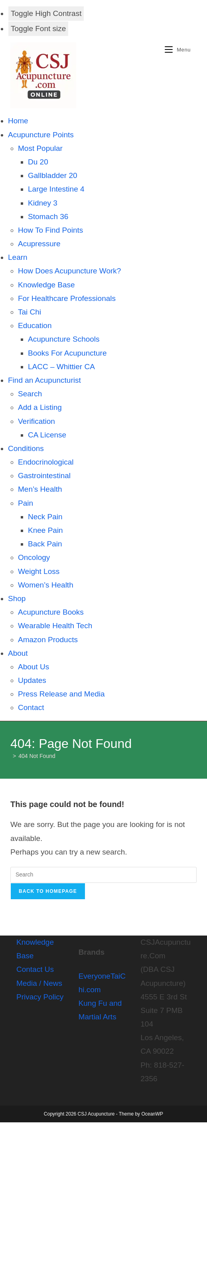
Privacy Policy (39, 997)
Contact (31, 707)
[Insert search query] (103, 875)
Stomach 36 (48, 216)
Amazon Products (48, 639)
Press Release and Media (61, 694)
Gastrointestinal (44, 475)
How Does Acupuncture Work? (69, 271)
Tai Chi (29, 312)
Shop (17, 598)
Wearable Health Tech (55, 625)
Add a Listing (40, 407)
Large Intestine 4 (56, 189)
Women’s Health (45, 585)
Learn (18, 257)
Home (18, 121)
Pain (25, 503)
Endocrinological (45, 462)
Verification (36, 421)
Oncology (34, 557)
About (18, 653)
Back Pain (45, 544)
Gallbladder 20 (52, 175)
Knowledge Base (46, 285)
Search (30, 394)
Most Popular (40, 148)
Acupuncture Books (51, 612)
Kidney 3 (42, 203)
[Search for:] (194, 50)
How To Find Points (50, 230)
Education (35, 325)
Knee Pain (45, 530)
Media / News (39, 983)
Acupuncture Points (41, 135)
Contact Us (35, 969)
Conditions (26, 448)
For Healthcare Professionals (67, 298)
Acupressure (39, 243)
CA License (47, 435)
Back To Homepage (48, 891)
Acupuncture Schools (64, 339)
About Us (33, 667)
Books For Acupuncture (67, 353)
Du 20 (38, 162)
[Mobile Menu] (175, 50)
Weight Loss (38, 571)
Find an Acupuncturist (44, 380)
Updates (32, 680)
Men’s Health (40, 489)
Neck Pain (45, 516)
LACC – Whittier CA (61, 366)
